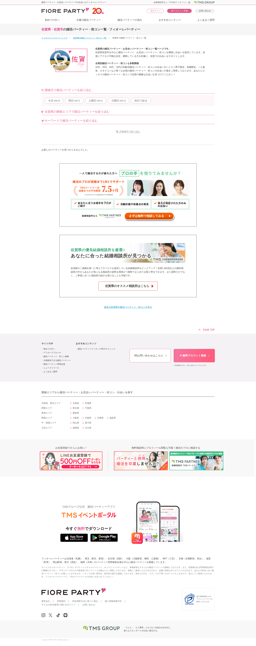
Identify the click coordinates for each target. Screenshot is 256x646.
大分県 (88, 428)
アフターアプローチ (52, 353)
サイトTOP (47, 343)
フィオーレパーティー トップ (54, 38)
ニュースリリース (51, 368)
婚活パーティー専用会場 (54, 364)
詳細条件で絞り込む (130, 131)
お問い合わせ (205, 11)
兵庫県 (100, 418)
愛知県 (76, 413)
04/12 (119, 100)
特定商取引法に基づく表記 (85, 601)
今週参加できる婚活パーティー (57, 360)
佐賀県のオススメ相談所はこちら (127, 286)
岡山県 (76, 423)
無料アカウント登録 (193, 355)
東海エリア (46, 413)
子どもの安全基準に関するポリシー (58, 604)
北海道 (76, 403)
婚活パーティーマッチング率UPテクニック (96, 349)
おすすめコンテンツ (170, 20)
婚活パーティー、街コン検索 (56, 356)
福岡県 (76, 428)
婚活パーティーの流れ (130, 20)
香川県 (88, 423)
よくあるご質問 (206, 20)
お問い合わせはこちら (148, 355)
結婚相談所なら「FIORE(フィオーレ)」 (172, 2)
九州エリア (46, 428)
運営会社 (45, 601)
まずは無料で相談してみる (146, 216)
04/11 (74, 100)
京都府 (88, 418)
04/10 (54, 100)
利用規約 (61, 601)
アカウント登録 (179, 10)
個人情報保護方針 (113, 601)
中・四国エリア (48, 423)
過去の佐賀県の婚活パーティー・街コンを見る (128, 307)
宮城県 (88, 403)
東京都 (76, 408)
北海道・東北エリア (51, 403)
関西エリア (46, 418)
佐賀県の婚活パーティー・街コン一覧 (90, 38)
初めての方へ (52, 20)
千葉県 (88, 408)
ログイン (155, 10)
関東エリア (46, 408)
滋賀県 (112, 418)
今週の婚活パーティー (88, 20)
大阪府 (76, 418)
